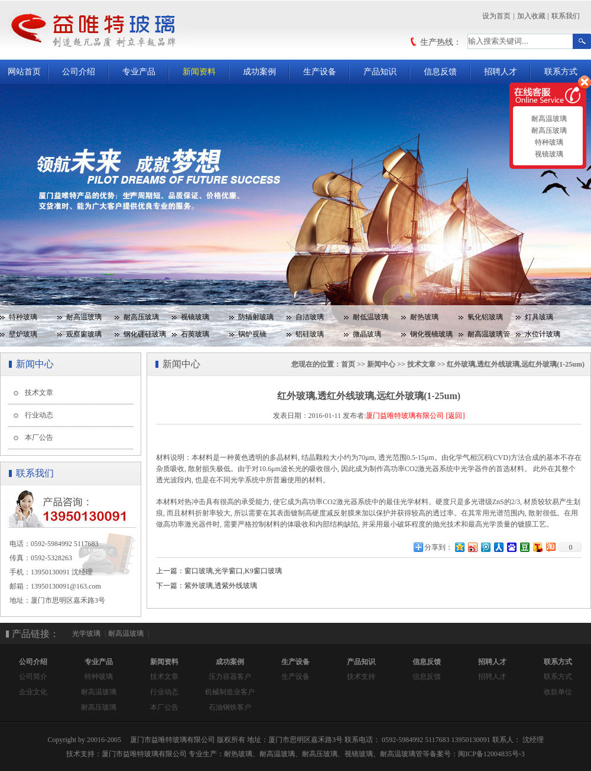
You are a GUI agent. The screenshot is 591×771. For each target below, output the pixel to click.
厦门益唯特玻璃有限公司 (405, 415)
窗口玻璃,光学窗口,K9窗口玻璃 (233, 571)
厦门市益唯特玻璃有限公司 (144, 754)
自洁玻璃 (310, 317)
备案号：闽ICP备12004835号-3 (477, 754)
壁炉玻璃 (23, 334)
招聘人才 (500, 71)
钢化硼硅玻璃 (145, 334)
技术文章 (39, 392)
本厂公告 (39, 437)
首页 (348, 364)
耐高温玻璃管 (488, 334)
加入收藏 (531, 16)
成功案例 (259, 71)
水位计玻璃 (542, 334)
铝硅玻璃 (310, 334)
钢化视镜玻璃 (431, 334)
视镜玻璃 (195, 317)
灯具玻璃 (539, 317)
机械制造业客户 (230, 692)
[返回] (455, 415)
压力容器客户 (230, 676)
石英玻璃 (195, 334)
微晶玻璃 (367, 334)
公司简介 (33, 676)
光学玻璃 (86, 633)
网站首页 (24, 71)
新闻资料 (199, 71)
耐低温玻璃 (370, 317)
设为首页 (496, 16)
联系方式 (560, 71)
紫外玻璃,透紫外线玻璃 (220, 585)
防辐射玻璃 (256, 317)
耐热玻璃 (424, 317)
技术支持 (361, 676)
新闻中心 (381, 364)
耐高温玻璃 (84, 317)
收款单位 (558, 692)
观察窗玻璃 (84, 334)
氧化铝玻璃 (485, 317)
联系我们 (565, 16)
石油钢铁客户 (230, 707)
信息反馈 (440, 71)
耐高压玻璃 (141, 317)
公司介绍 (78, 71)
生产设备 (319, 71)
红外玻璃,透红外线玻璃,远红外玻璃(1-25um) (515, 364)
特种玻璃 (23, 317)
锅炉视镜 (252, 334)
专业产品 (138, 71)
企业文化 (33, 692)
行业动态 (39, 415)
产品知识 (380, 71)
